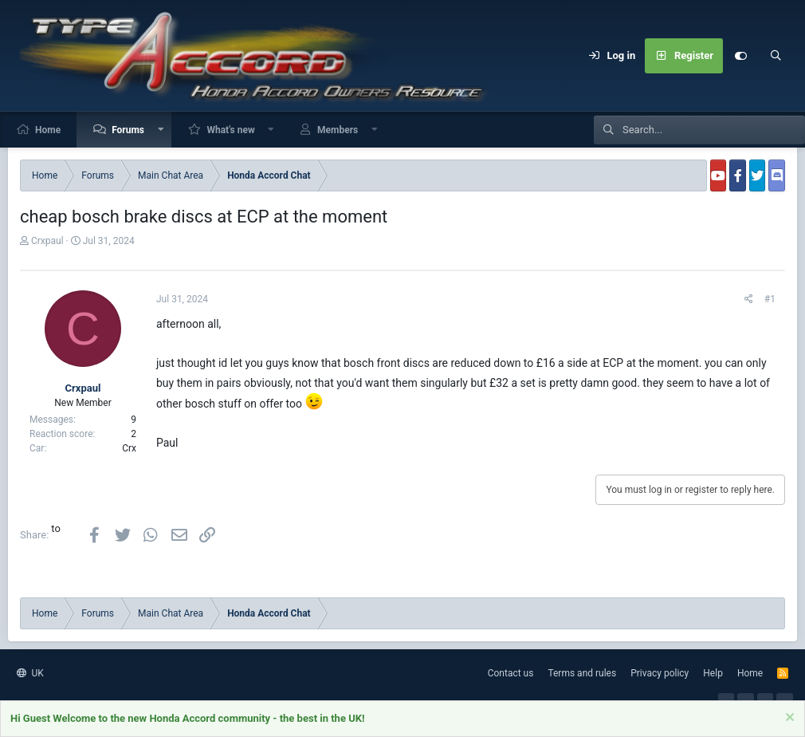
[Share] (749, 299)
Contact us (511, 673)
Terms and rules (582, 673)
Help (713, 673)
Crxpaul (47, 240)
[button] (161, 130)
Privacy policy (659, 673)
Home (48, 130)
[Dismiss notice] (788, 719)
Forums (128, 130)
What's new (230, 130)
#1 (770, 299)
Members (337, 130)
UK (30, 673)
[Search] (775, 55)
